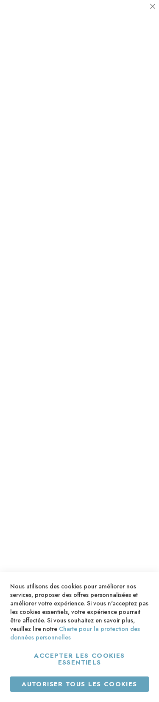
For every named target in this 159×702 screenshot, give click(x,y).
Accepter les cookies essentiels (79, 659)
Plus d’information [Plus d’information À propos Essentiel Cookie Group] (123, 65)
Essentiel (135, 17)
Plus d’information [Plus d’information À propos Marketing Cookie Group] (123, 206)
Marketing (135, 157)
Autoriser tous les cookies (79, 684)
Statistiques (135, 87)
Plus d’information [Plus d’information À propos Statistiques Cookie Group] (123, 136)
